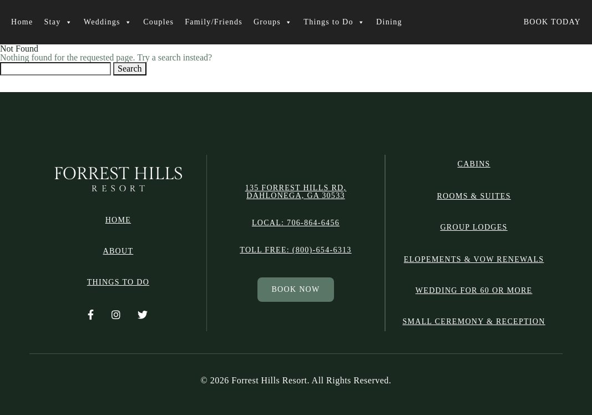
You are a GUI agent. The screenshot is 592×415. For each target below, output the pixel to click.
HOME (118, 220)
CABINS (474, 164)
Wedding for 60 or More (474, 290)
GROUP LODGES (473, 227)
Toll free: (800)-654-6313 (295, 250)
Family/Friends (213, 22)
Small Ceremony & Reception (474, 321)
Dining (389, 22)
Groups (273, 22)
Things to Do (334, 22)
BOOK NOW (295, 289)
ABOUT (118, 251)
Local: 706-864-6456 (296, 223)
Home (22, 22)
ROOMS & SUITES (473, 196)
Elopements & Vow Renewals (474, 259)
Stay (58, 22)
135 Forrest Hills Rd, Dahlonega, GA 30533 (296, 192)
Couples (158, 22)
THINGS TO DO (118, 282)
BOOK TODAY (552, 22)
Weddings (108, 22)
